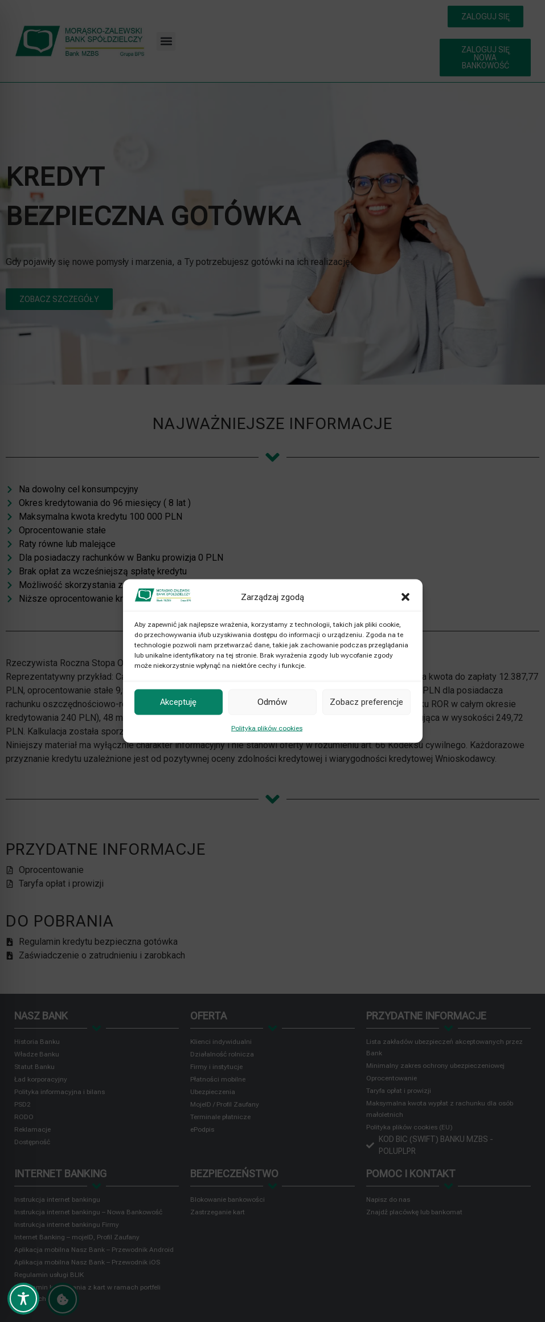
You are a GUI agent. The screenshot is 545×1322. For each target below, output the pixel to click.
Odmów (272, 702)
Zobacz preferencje (366, 702)
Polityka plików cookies (266, 728)
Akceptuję (178, 702)
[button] (405, 596)
